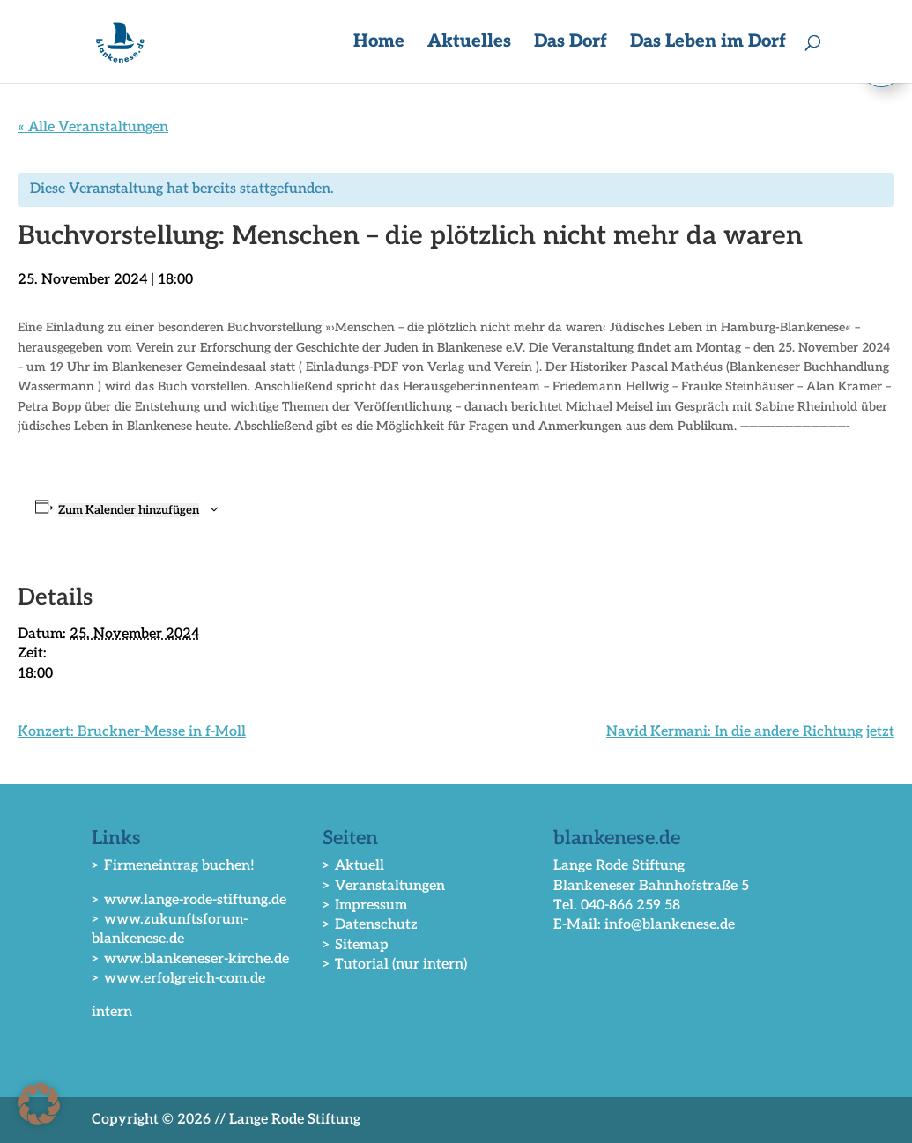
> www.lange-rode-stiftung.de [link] (189, 900)
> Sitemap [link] (356, 945)
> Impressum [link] (365, 905)
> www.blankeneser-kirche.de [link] (190, 959)
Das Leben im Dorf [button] (708, 43)
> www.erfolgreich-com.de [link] (178, 978)
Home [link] (378, 43)
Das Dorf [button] (570, 43)
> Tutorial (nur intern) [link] (395, 964)
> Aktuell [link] (353, 865)
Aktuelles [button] (469, 43)
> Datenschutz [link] (370, 925)
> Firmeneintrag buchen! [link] (173, 865)
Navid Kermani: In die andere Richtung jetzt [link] (750, 732)
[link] (123, 41)
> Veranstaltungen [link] (384, 886)
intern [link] (112, 1012)
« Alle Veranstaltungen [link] (93, 127)
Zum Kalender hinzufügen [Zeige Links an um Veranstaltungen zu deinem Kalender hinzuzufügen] (128, 510)
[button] (39, 1104)
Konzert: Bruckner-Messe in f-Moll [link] (132, 732)
